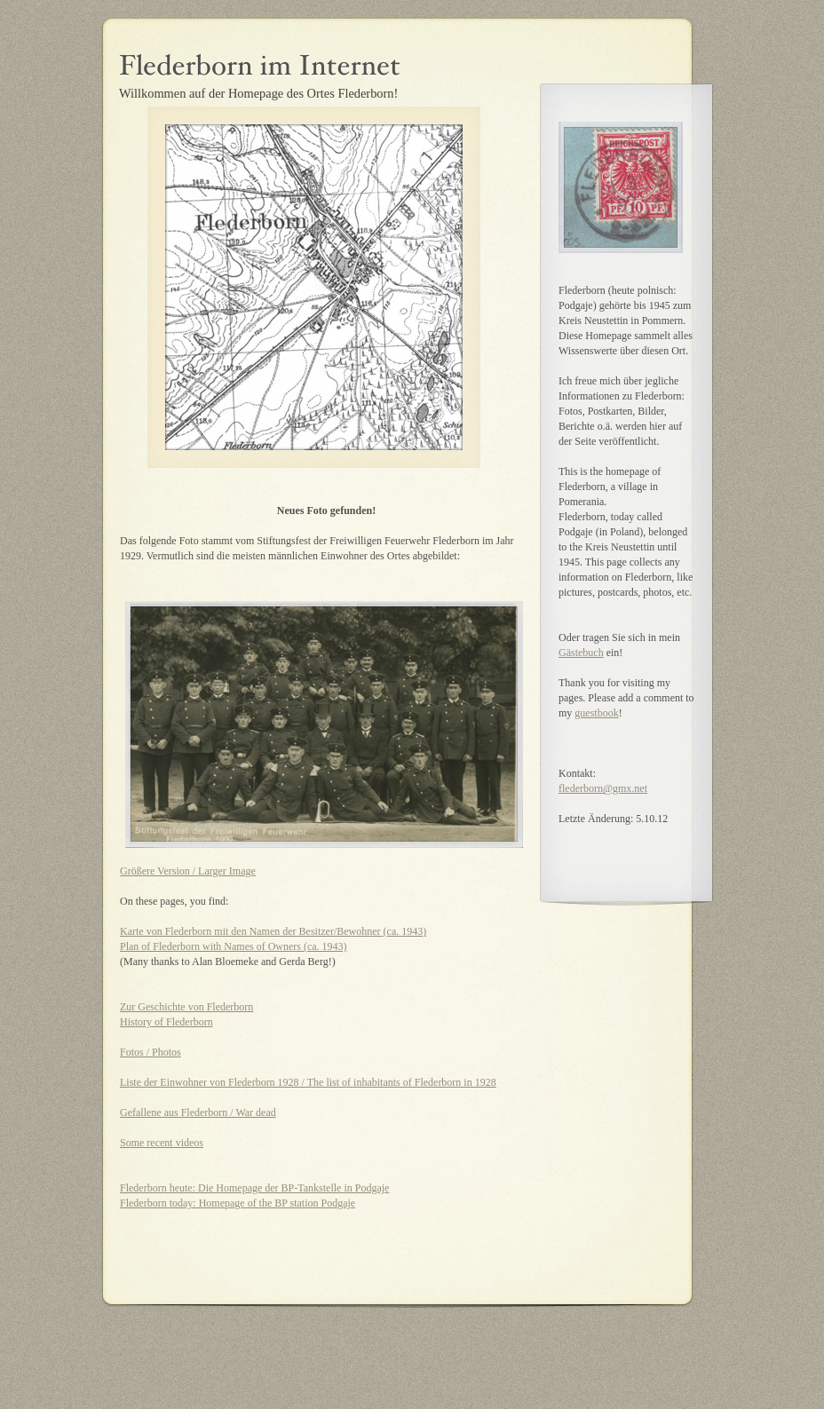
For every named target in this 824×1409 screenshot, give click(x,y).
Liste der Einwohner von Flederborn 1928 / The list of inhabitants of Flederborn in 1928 (308, 1082)
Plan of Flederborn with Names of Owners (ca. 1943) (233, 946)
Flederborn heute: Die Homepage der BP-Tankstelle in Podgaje (254, 1188)
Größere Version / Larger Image (188, 871)
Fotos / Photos (150, 1052)
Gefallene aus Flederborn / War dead (198, 1112)
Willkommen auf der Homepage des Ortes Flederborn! (258, 93)
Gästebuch (581, 652)
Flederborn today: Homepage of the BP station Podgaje (237, 1203)
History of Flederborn (166, 1022)
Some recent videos (161, 1142)
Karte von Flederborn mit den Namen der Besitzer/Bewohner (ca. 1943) (273, 931)
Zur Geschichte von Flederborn (186, 1007)
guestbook (596, 713)
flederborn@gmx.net (603, 788)
